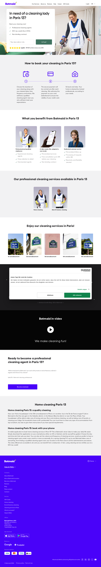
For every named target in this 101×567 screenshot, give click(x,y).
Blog (5, 486)
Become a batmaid (22, 387)
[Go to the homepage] (10, 460)
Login (87, 4)
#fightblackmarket (74, 559)
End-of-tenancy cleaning (11, 505)
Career (60, 4)
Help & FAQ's (8, 513)
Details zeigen (82, 289)
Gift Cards (66, 4)
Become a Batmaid (10, 481)
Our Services (35, 4)
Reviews (49, 4)
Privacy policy (20, 563)
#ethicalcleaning (64, 559)
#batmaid (55, 559)
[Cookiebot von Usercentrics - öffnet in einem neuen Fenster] (82, 270)
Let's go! (43, 42)
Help (54, 4)
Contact (6, 492)
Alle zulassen (77, 295)
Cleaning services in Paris (11, 507)
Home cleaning (8, 502)
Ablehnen (50, 295)
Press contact (8, 489)
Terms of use (29, 563)
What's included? (9, 510)
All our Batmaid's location (11, 478)
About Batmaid (8, 476)
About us (43, 4)
